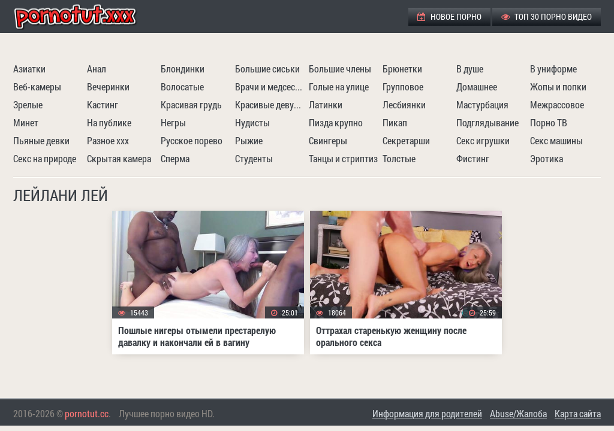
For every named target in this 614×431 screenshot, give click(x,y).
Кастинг (102, 104)
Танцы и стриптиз (343, 158)
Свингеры (328, 140)
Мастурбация (482, 104)
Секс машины (556, 140)
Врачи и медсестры (270, 86)
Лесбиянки (404, 104)
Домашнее (476, 86)
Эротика (546, 158)
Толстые (399, 158)
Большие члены (340, 68)
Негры (173, 122)
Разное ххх (108, 140)
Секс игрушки (483, 140)
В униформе (553, 68)
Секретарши (406, 140)
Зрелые (28, 104)
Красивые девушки (270, 104)
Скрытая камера (119, 158)
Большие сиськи (267, 68)
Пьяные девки (41, 140)
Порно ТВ (548, 122)
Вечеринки (108, 86)
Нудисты (252, 122)
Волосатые (182, 86)
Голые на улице (339, 86)
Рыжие (249, 140)
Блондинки (182, 68)
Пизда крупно (336, 122)
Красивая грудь (191, 104)
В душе (469, 68)
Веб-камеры (37, 86)
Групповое (403, 86)
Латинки (325, 104)
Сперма (175, 158)
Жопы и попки (558, 86)
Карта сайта (578, 413)
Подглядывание (487, 122)
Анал (96, 68)
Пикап (395, 122)
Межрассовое (557, 104)
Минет (25, 122)
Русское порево (191, 140)
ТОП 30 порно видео (546, 16)
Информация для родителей (427, 413)
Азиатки (29, 68)
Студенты (254, 158)
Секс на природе (44, 158)
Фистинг (472, 158)
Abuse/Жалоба (518, 413)
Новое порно (449, 16)
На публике (109, 122)
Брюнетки (402, 68)
